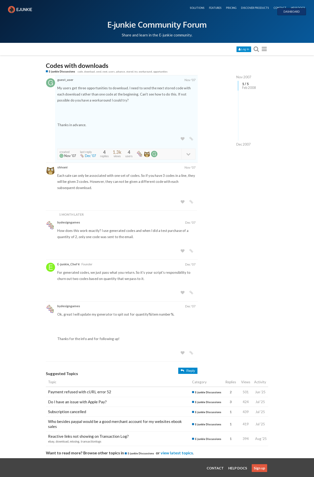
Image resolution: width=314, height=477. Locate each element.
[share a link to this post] (191, 138)
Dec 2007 (243, 144)
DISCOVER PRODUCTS (255, 7)
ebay (51, 441)
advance (120, 71)
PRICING (231, 7)
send (98, 71)
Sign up (259, 468)
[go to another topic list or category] (264, 49)
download (89, 71)
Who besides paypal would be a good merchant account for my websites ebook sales (115, 424)
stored (129, 71)
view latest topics (177, 452)
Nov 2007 (243, 77)
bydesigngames (68, 222)
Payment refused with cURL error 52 (79, 391)
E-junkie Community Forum (157, 24)
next (105, 71)
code (80, 71)
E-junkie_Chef (67, 264)
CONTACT (280, 7)
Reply (188, 371)
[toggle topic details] (188, 154)
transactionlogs (91, 441)
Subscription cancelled (67, 411)
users (112, 71)
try (136, 71)
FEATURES (215, 7)
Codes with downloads (77, 65)
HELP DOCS (298, 7)
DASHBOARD (292, 11)
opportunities (160, 71)
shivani (62, 167)
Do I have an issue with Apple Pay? (77, 402)
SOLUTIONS (197, 7)
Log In (244, 49)
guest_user (65, 80)
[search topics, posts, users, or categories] (256, 49)
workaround (145, 71)
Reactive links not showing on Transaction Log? (88, 436)
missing (74, 441)
